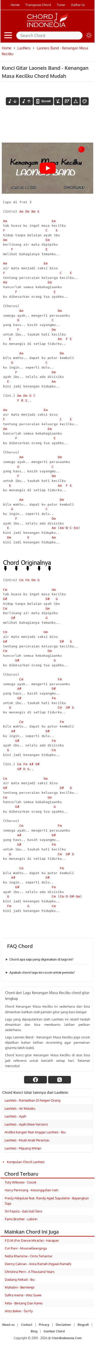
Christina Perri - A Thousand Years (29, 1272)
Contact (26, 1325)
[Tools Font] (76, 101)
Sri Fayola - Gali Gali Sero (23, 1211)
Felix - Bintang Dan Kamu (24, 1303)
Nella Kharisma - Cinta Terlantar (28, 1256)
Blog (34, 1331)
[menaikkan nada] (26, 101)
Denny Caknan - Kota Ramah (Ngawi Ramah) (38, 1264)
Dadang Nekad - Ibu (20, 1279)
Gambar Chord (54, 1331)
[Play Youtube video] (47, 168)
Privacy (44, 1325)
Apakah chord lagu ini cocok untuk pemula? (42, 972)
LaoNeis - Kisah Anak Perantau (27, 1140)
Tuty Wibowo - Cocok (20, 1182)
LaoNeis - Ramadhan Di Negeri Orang (33, 1100)
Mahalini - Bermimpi (19, 1287)
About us (8, 1325)
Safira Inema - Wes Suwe (23, 1295)
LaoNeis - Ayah (15, 1116)
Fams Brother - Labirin (21, 1219)
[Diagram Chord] (67, 101)
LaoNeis (24, 48)
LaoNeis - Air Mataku (20, 1108)
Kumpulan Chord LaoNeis (26, 1162)
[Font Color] (85, 101)
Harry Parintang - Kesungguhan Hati (31, 1190)
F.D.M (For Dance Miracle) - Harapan (32, 1240)
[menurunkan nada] (12, 101)
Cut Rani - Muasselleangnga (26, 1248)
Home (15, 5)
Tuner (61, 5)
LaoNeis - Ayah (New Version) (26, 1124)
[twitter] (59, 1079)
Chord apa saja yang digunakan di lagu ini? (41, 959)
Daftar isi (78, 5)
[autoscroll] (43, 101)
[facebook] (35, 1079)
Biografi (83, 1325)
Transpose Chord (38, 5)
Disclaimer (63, 1325)
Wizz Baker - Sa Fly (19, 1311)
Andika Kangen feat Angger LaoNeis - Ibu (35, 1132)
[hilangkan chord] (58, 101)
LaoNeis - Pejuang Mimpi (23, 1148)
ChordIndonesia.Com (67, 1338)
